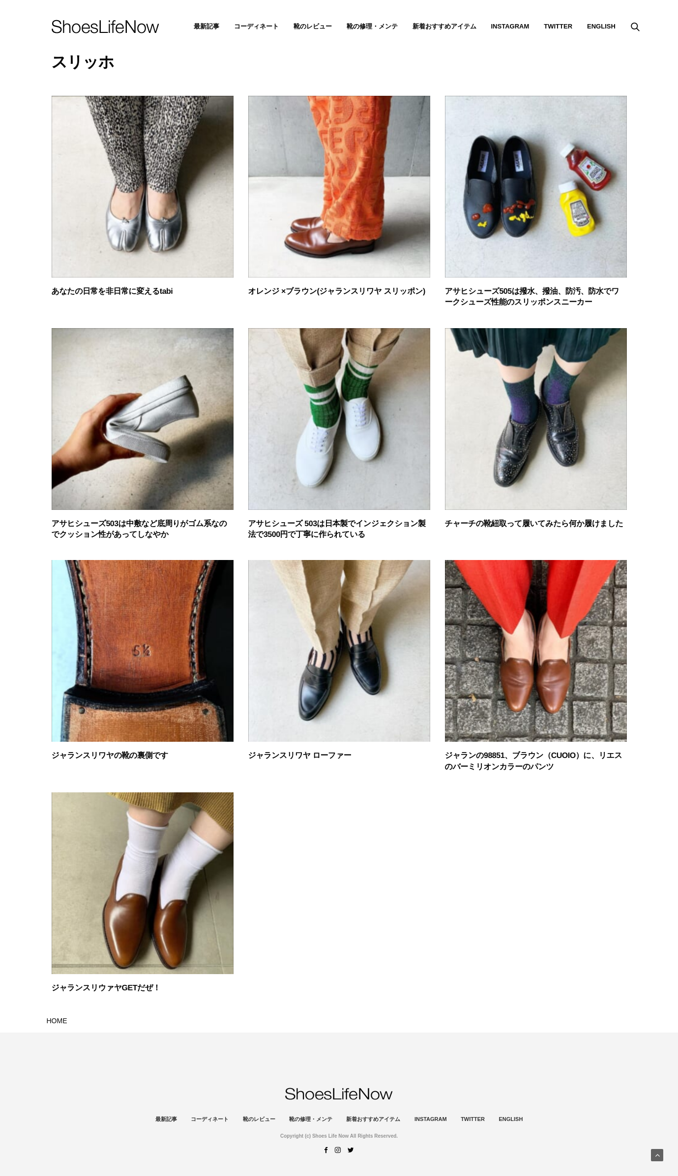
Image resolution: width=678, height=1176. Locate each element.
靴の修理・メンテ (372, 26)
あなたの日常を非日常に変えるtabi (112, 291)
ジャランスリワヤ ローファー (300, 756)
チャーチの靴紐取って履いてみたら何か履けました (534, 524)
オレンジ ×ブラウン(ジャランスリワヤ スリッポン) (336, 291)
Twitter (558, 26)
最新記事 (206, 26)
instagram (510, 26)
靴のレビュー (313, 26)
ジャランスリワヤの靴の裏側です (110, 756)
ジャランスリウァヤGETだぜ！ (106, 988)
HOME (57, 1021)
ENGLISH (601, 26)
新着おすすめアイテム (444, 26)
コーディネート (256, 26)
